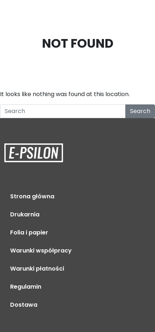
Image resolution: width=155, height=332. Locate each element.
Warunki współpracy (41, 250)
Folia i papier (29, 232)
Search (140, 111)
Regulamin (25, 287)
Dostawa (23, 305)
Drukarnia (24, 214)
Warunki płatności (37, 268)
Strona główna (32, 196)
